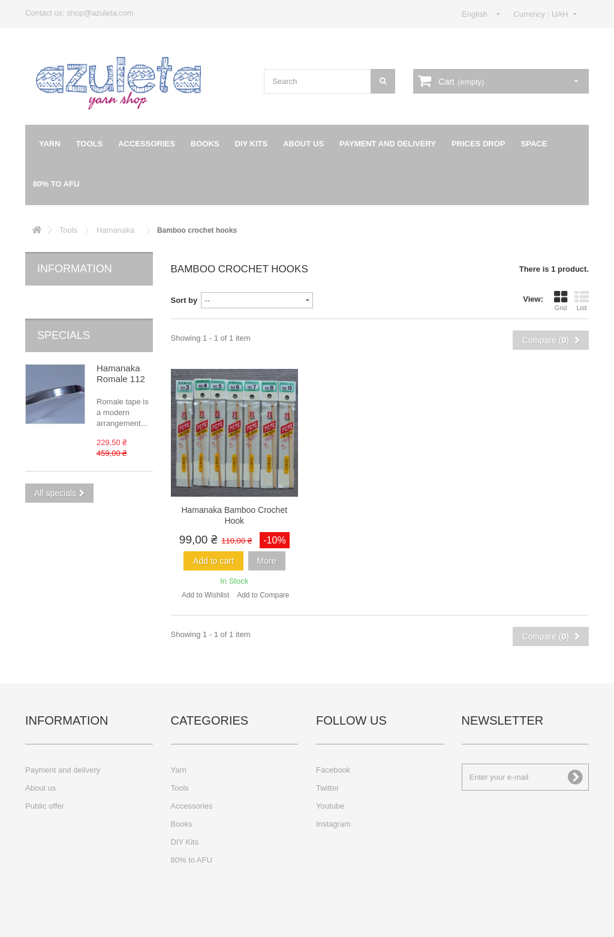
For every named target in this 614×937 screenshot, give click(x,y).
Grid (560, 300)
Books (205, 143)
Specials (63, 316)
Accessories (146, 143)
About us (303, 143)
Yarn (50, 143)
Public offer (44, 805)
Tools (89, 143)
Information (74, 269)
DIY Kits (251, 143)
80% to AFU (56, 183)
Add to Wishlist (205, 595)
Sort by (184, 300)
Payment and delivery (387, 143)
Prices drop (478, 143)
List (581, 300)
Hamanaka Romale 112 (121, 353)
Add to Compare (263, 595)
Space (534, 143)
